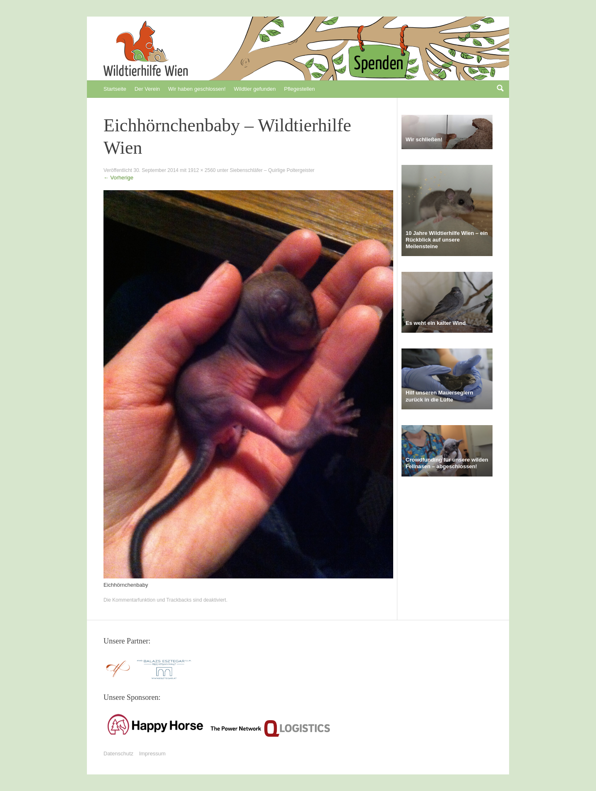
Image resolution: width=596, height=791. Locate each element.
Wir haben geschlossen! (197, 89)
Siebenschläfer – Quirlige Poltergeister (272, 170)
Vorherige (118, 177)
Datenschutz (118, 753)
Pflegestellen (299, 89)
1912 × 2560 (202, 170)
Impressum (152, 753)
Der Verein (147, 89)
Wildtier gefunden (255, 89)
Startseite (114, 89)
